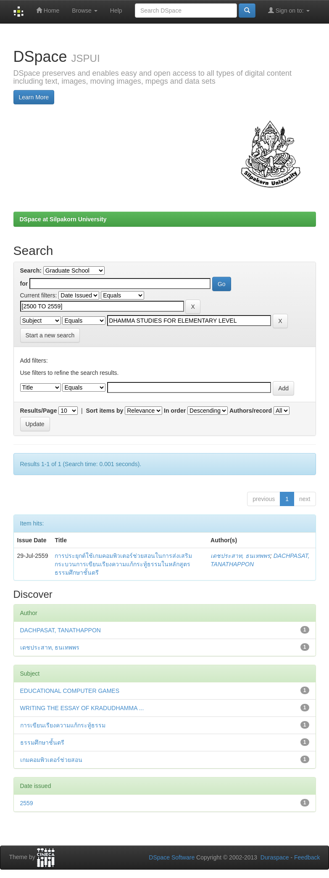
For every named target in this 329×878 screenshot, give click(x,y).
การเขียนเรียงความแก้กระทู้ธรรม (62, 725)
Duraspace (275, 857)
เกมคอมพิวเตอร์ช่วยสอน (51, 759)
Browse (84, 10)
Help (116, 10)
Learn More (34, 97)
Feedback (307, 857)
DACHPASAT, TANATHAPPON (60, 630)
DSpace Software (172, 857)
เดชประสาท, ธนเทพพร (240, 555)
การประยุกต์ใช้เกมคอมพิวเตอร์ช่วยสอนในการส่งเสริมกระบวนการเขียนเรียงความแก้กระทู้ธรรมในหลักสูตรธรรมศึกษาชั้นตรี (123, 564)
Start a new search (50, 335)
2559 (26, 803)
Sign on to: (289, 10)
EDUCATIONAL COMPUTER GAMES (69, 690)
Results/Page (38, 410)
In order (175, 410)
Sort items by (105, 410)
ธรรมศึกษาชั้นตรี (42, 742)
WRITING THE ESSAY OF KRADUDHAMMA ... (82, 708)
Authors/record (250, 410)
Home (47, 10)
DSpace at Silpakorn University (63, 219)
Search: (31, 270)
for (24, 283)
